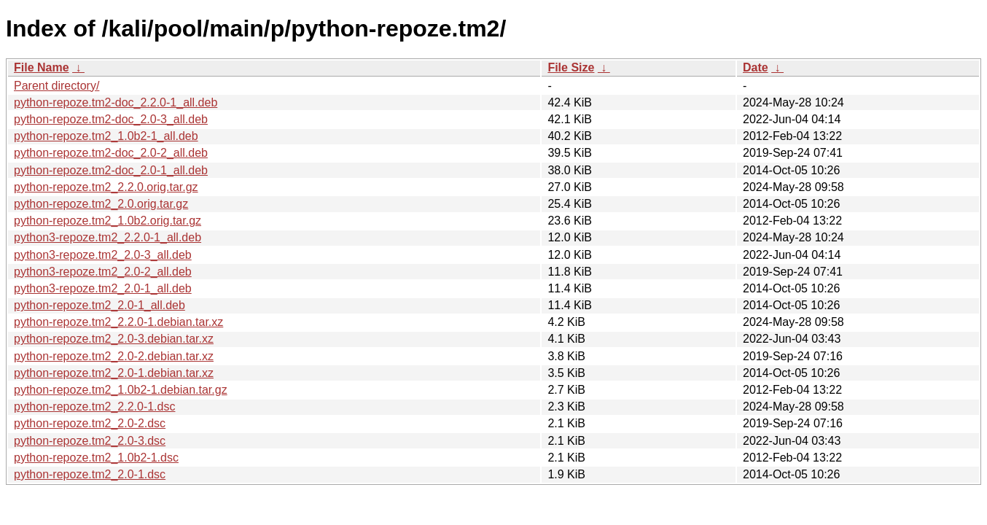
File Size (570, 67)
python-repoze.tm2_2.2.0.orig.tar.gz (106, 187)
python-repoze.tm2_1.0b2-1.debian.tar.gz (120, 390)
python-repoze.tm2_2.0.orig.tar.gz (101, 204)
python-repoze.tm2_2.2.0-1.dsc (94, 406)
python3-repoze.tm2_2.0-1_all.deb (103, 288)
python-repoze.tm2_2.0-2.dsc (89, 423)
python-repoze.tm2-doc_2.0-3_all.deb (111, 119)
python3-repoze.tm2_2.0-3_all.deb (103, 255)
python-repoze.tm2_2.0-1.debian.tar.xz (114, 373)
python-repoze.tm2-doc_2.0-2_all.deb (111, 153)
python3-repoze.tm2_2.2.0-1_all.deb (107, 237)
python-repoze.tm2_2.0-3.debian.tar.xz (114, 338)
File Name (41, 67)
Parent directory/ (56, 85)
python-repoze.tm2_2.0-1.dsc (89, 474)
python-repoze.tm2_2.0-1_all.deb (99, 305)
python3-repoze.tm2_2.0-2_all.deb (103, 271)
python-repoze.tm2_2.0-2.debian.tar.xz (114, 356)
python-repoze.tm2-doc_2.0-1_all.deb (111, 170)
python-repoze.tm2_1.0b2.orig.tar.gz (107, 220)
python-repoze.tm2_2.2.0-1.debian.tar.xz (118, 322)
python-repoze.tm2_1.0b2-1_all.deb (106, 136)
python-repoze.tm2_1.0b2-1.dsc (96, 457)
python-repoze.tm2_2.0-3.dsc (89, 441)
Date (755, 67)
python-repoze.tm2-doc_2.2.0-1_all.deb (115, 102)
